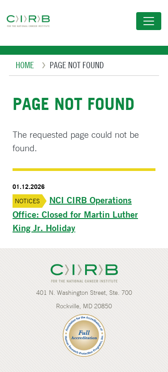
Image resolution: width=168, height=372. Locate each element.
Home (25, 64)
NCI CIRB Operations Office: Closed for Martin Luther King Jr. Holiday (75, 213)
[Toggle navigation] (148, 21)
